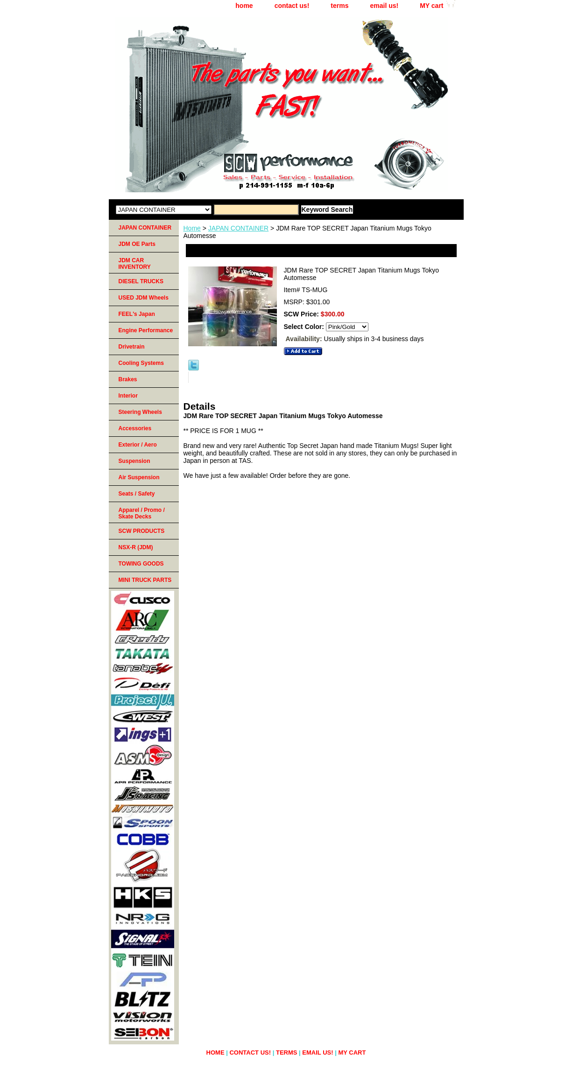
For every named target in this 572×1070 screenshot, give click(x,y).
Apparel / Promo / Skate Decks (142, 513)
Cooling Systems (141, 363)
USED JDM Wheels (144, 297)
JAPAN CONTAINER (238, 228)
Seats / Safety (137, 493)
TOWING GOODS (141, 563)
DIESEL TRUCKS (141, 281)
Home (192, 228)
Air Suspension (139, 477)
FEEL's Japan (137, 314)
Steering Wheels (140, 412)
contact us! (292, 5)
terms (339, 5)
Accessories (135, 428)
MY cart (431, 5)
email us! (384, 5)
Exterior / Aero (138, 444)
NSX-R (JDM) (136, 547)
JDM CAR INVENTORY (135, 263)
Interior (128, 395)
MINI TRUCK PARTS (145, 580)
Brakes (128, 379)
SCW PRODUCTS (142, 531)
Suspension (134, 461)
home (244, 5)
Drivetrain (132, 346)
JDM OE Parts (137, 244)
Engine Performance (146, 330)
